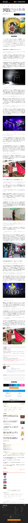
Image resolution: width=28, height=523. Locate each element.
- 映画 (15, 513)
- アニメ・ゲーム (16, 510)
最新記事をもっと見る (22, 469)
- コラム (21, 510)
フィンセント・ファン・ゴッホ (7, 497)
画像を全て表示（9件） (14, 36)
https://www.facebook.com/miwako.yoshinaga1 (15, 368)
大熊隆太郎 (9, 409)
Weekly (14, 453)
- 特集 (21, 511)
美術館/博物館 (12, 494)
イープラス (4, 501)
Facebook (5, 507)
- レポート (22, 509)
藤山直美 (16, 494)
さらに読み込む (16, 490)
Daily (6, 453)
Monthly (21, 453)
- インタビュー (22, 508)
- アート (15, 511)
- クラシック (16, 509)
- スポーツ (16, 512)
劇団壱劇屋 (5, 409)
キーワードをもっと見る (22, 499)
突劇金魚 (20, 409)
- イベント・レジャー (17, 508)
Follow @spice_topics (8, 396)
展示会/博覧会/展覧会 (6, 494)
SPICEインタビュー (14, 409)
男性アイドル (21, 494)
